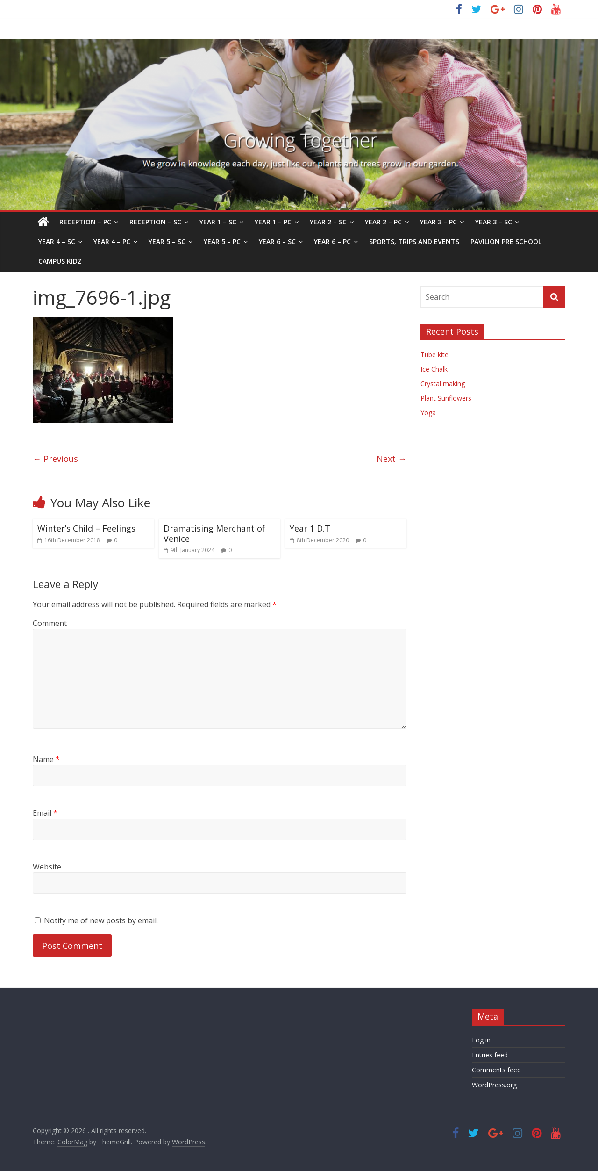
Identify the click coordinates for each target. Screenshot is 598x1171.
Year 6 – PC (332, 241)
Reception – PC (85, 221)
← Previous (55, 458)
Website (47, 867)
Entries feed (490, 1054)
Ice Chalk (434, 369)
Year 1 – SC (217, 221)
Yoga (428, 412)
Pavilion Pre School (505, 241)
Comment (50, 623)
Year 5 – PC (222, 241)
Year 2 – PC (383, 221)
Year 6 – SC (277, 241)
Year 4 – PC (111, 241)
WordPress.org (494, 1084)
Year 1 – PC (273, 221)
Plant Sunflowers (445, 398)
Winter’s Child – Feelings (86, 528)
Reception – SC (155, 221)
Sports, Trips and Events (414, 241)
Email (45, 813)
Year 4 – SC (56, 241)
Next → (391, 458)
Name (46, 759)
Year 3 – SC (493, 221)
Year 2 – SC (328, 221)
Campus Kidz (60, 261)
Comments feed (496, 1069)
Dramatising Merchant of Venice (214, 533)
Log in (481, 1039)
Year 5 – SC (167, 241)
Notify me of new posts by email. (101, 920)
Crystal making (442, 383)
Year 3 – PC (438, 221)
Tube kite (434, 354)
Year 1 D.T (310, 528)
